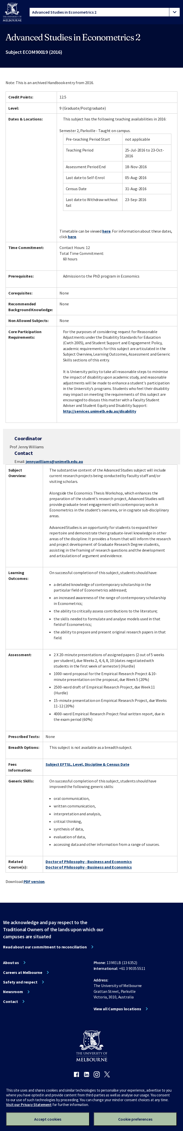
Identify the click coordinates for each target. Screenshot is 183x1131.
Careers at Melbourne (22, 972)
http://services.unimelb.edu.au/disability (99, 411)
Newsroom (13, 991)
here (106, 231)
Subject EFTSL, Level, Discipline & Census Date (87, 764)
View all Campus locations (117, 1008)
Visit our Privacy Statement (29, 1104)
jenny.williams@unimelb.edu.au (54, 461)
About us (11, 962)
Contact (10, 1001)
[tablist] (104, 12)
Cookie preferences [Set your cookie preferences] (135, 1119)
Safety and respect (20, 982)
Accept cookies (47, 1119)
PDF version (34, 881)
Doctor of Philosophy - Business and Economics (89, 861)
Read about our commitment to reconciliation (45, 946)
